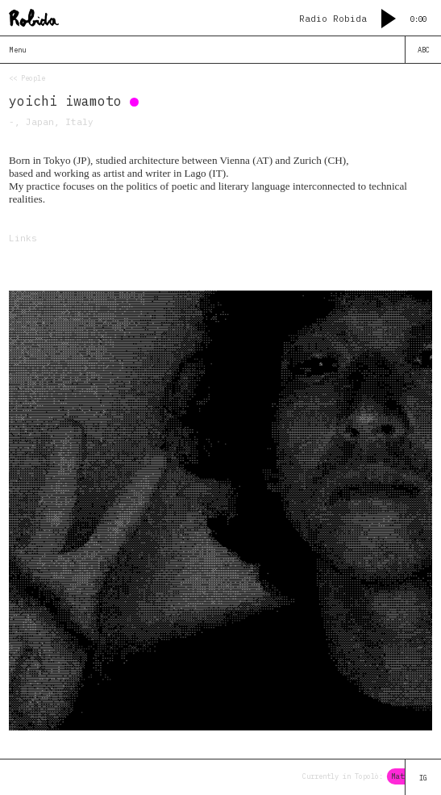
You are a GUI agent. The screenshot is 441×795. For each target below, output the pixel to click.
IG (423, 777)
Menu (18, 49)
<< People (27, 77)
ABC (424, 49)
